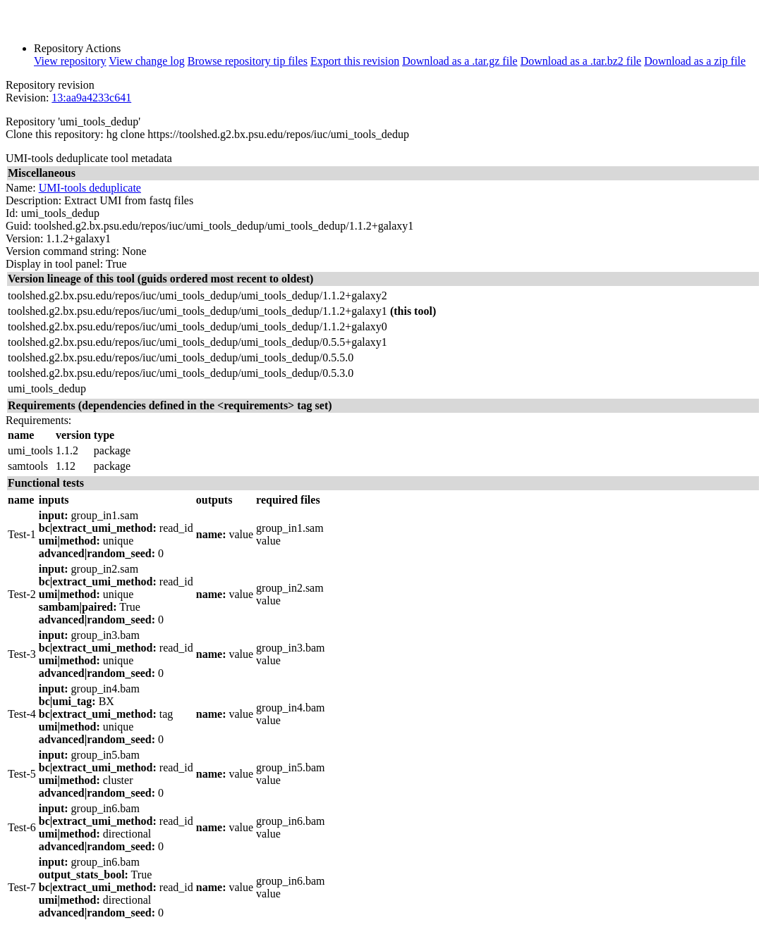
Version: (24, 238)
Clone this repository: (55, 134)
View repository (70, 61)
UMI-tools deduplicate (90, 188)
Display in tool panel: (54, 264)
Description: (33, 200)
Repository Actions (77, 48)
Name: (21, 188)
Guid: (18, 226)
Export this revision (354, 61)
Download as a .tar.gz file (460, 61)
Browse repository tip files (248, 61)
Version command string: (62, 251)
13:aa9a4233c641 (91, 98)
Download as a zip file (695, 61)
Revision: (27, 98)
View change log (146, 61)
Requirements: (38, 420)
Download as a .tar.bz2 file (581, 61)
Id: (12, 213)
